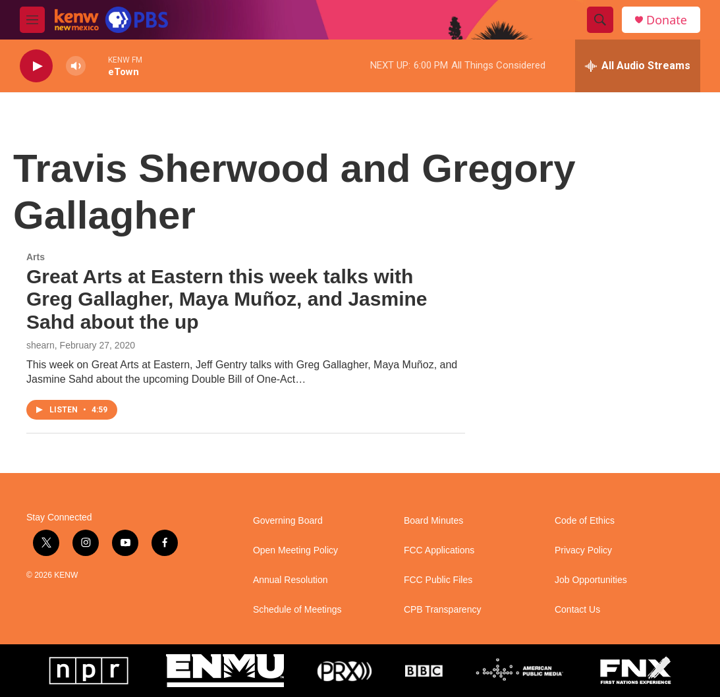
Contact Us (577, 610)
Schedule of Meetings (297, 610)
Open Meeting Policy (295, 550)
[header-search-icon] (600, 20)
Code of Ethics (585, 521)
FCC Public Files (438, 580)
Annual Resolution (290, 580)
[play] (36, 66)
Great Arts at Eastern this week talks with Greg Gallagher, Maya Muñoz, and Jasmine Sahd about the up (227, 299)
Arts (35, 257)
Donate (666, 20)
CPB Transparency (443, 610)
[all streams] (637, 66)
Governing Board (288, 521)
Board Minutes (433, 521)
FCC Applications (439, 550)
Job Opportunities (591, 580)
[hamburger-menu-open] (32, 20)
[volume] (76, 66)
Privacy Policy (583, 550)
